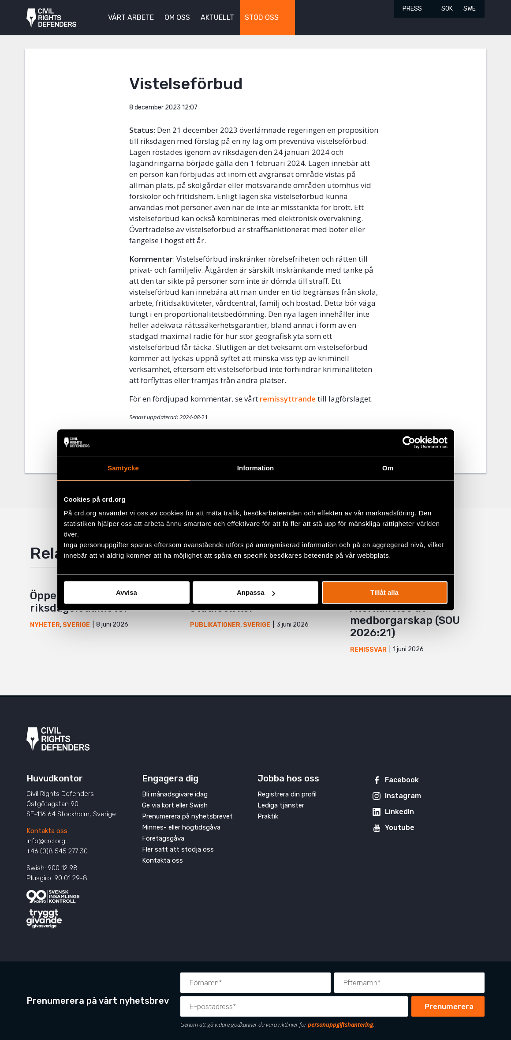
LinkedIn (399, 811)
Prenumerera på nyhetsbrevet (187, 816)
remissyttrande (288, 399)
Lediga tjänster (280, 805)
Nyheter (45, 625)
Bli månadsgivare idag (175, 794)
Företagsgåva (163, 838)
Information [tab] (255, 468)
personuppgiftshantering (340, 1025)
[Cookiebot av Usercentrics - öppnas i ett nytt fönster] (409, 442)
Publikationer (215, 625)
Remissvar (368, 649)
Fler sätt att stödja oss (178, 849)
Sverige (76, 625)
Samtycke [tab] (123, 468)
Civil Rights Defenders (51, 18)
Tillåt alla (384, 592)
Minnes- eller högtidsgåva (181, 827)
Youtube (399, 827)
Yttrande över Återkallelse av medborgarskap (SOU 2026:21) (405, 614)
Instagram (403, 796)
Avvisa (126, 592)
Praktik (267, 816)
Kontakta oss (46, 831)
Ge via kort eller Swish (175, 805)
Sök (447, 8)
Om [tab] (387, 468)
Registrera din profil (287, 794)
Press (412, 8)
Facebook (402, 780)
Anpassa (256, 592)
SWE (469, 8)
